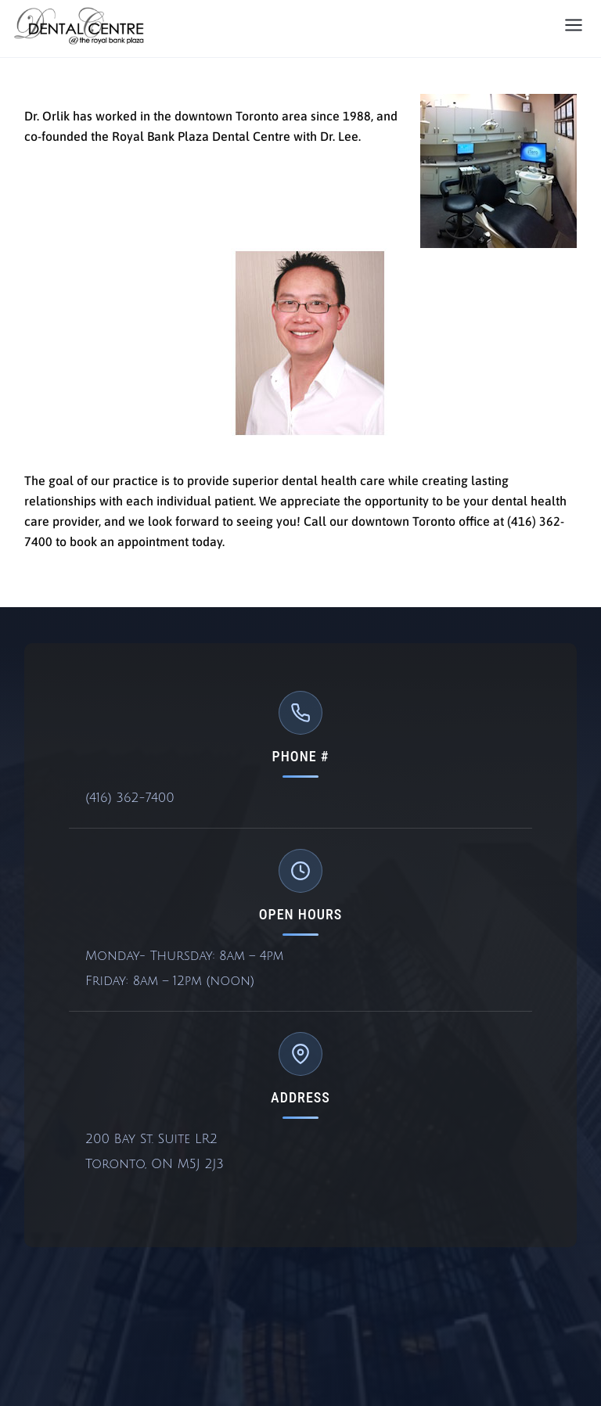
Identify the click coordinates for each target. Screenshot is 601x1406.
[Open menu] (573, 26)
